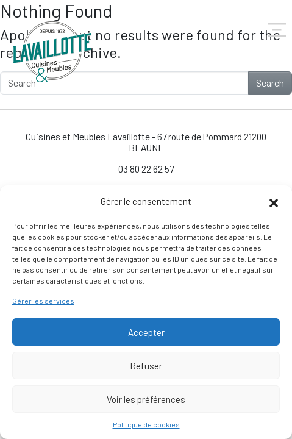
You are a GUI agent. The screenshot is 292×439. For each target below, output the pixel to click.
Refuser (146, 365)
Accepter (146, 332)
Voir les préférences (146, 399)
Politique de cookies (146, 424)
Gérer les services (43, 300)
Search (270, 82)
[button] (274, 201)
